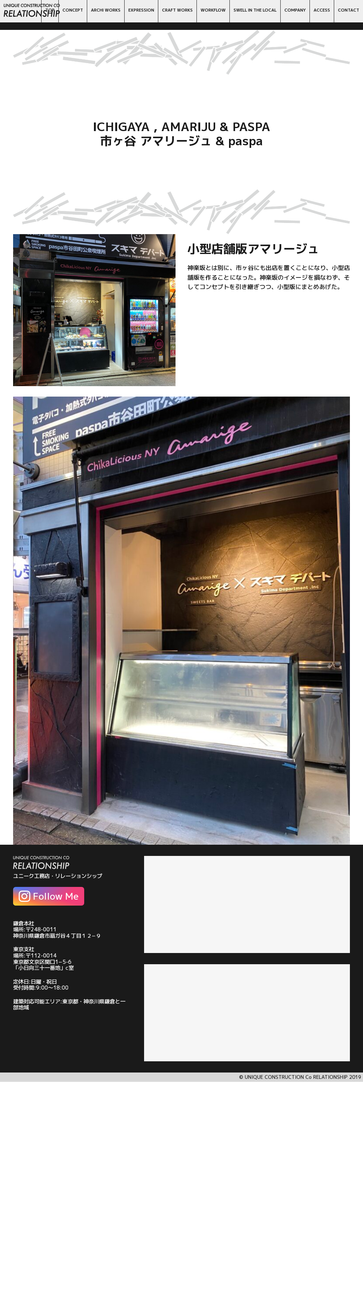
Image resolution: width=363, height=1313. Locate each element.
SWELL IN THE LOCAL (255, 10)
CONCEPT (72, 10)
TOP (50, 10)
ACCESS (322, 10)
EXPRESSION (141, 10)
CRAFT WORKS (177, 10)
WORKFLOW (213, 10)
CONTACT (348, 10)
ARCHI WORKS (106, 10)
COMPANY (295, 10)
